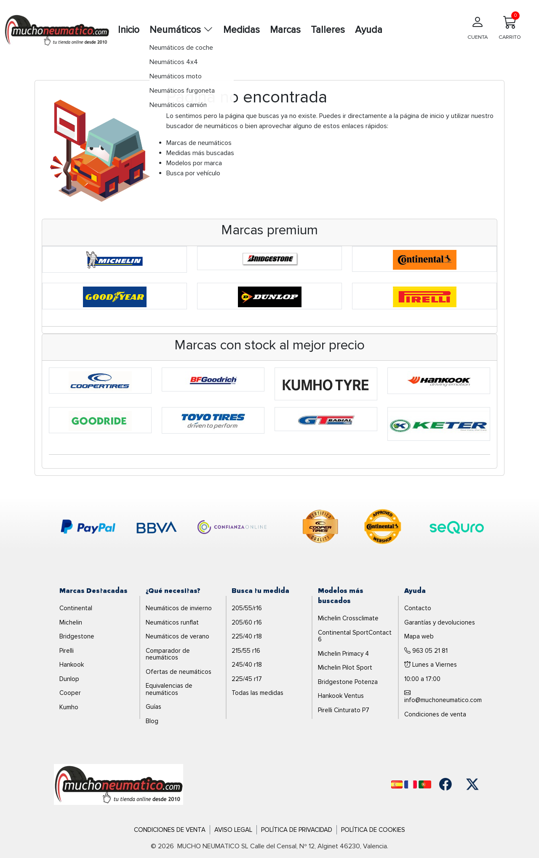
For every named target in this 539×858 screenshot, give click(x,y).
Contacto (417, 608)
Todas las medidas (257, 693)
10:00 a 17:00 (422, 679)
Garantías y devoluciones (439, 622)
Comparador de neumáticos (168, 654)
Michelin (70, 622)
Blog (152, 721)
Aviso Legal (233, 830)
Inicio (128, 30)
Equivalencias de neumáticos (169, 689)
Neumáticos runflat (172, 622)
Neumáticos (181, 30)
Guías (153, 707)
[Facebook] (445, 784)
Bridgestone (76, 636)
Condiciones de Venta (169, 830)
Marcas (285, 30)
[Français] (410, 784)
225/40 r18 (247, 636)
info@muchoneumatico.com (443, 696)
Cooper (70, 693)
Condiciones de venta (435, 714)
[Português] (425, 784)
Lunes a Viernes (430, 664)
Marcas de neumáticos (199, 143)
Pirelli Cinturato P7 (343, 710)
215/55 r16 (246, 650)
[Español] (397, 784)
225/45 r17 (247, 679)
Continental (75, 608)
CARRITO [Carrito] (510, 25)
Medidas (241, 30)
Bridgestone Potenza (348, 682)
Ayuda (368, 30)
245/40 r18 (247, 664)
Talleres (328, 30)
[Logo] (118, 784)
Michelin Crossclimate (348, 618)
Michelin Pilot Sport (345, 667)
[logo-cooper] (320, 528)
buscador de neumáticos (202, 126)
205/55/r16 (247, 608)
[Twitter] (472, 784)
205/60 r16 (247, 622)
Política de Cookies (373, 830)
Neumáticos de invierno (179, 608)
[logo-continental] (383, 528)
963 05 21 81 (426, 650)
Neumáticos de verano (177, 636)
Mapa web (419, 636)
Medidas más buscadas (200, 153)
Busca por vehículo (193, 173)
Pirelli (66, 650)
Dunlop (69, 679)
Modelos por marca (194, 163)
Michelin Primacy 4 (343, 653)
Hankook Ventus (341, 696)
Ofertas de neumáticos (178, 672)
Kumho (68, 707)
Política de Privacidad (296, 830)
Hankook (71, 664)
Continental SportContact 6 (355, 636)
